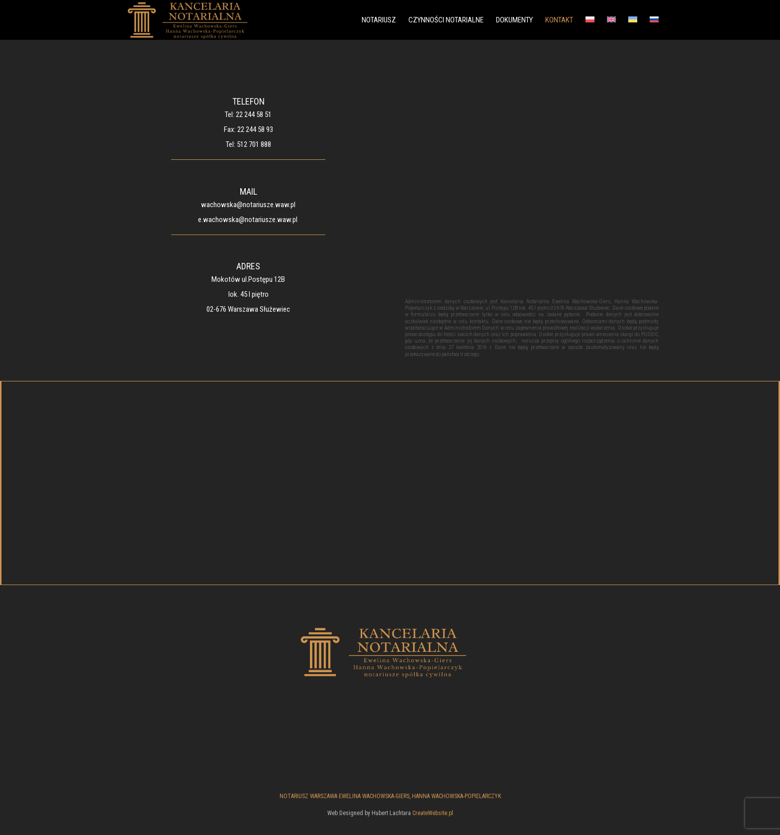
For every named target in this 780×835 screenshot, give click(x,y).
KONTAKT (559, 20)
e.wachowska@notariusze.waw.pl (247, 219)
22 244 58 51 (254, 114)
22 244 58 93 (255, 129)
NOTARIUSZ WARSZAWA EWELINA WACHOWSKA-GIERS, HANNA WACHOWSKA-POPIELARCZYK (390, 796)
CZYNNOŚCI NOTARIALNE (446, 20)
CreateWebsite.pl (432, 813)
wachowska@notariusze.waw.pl (248, 204)
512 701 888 (254, 144)
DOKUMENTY (514, 20)
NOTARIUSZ (379, 20)
